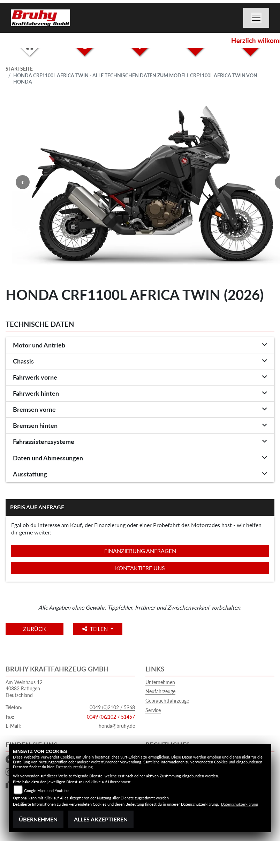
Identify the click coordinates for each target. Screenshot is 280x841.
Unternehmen (160, 682)
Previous (23, 182)
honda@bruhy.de (117, 726)
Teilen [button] (95, 628)
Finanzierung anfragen (140, 550)
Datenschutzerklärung (74, 766)
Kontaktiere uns (140, 568)
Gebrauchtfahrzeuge (167, 701)
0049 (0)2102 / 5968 (112, 707)
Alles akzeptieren (101, 819)
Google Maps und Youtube (46, 790)
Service (153, 710)
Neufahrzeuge (160, 691)
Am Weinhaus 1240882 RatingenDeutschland (24, 688)
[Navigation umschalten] (256, 18)
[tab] (140, 345)
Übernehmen (38, 819)
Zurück (34, 628)
